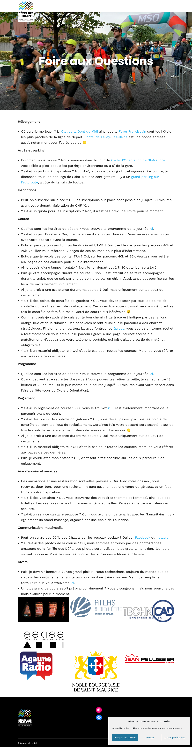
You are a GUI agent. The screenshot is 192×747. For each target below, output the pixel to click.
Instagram (163, 537)
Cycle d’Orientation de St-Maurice (138, 160)
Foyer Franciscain (132, 131)
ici (151, 229)
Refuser (150, 737)
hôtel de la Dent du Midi (78, 131)
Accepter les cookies (125, 737)
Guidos (118, 328)
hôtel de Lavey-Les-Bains (107, 137)
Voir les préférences (174, 737)
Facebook (142, 537)
